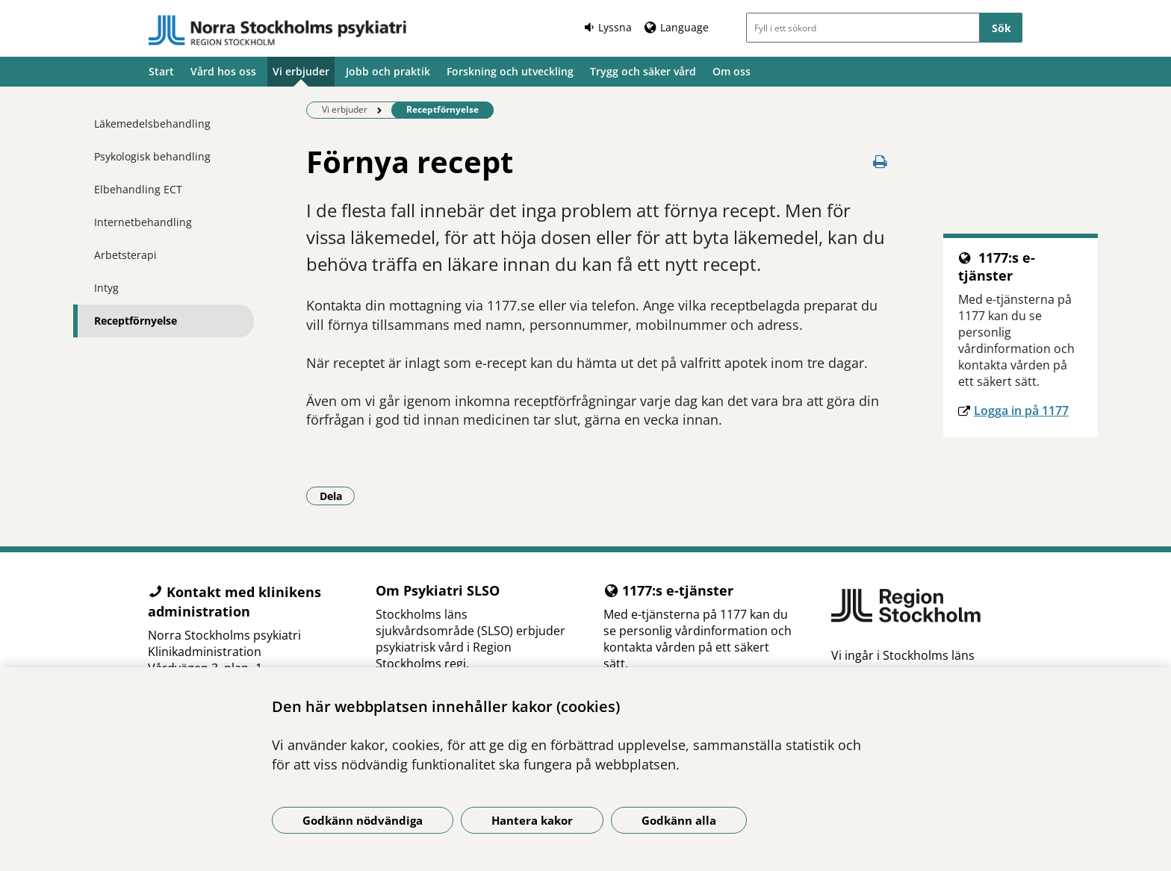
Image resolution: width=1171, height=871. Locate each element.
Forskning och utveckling (510, 71)
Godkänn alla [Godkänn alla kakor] (679, 820)
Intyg (106, 288)
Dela (337, 495)
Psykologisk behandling (152, 156)
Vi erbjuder (301, 71)
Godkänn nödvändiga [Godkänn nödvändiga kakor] (362, 820)
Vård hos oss (223, 71)
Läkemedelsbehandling (152, 123)
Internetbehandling (143, 222)
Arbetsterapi (125, 255)
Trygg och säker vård (643, 71)
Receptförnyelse (135, 320)
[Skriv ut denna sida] (880, 162)
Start (161, 71)
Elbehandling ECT (138, 189)
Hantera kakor (532, 820)
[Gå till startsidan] (278, 30)
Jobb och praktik (388, 71)
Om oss (731, 71)
